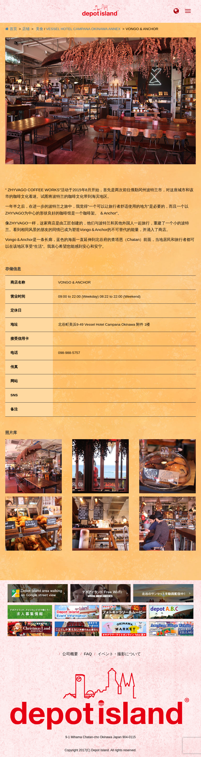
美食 (39, 29)
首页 (11, 29)
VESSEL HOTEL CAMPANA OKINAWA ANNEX (83, 29)
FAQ (88, 654)
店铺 (26, 29)
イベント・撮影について (119, 654)
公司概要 (70, 654)
